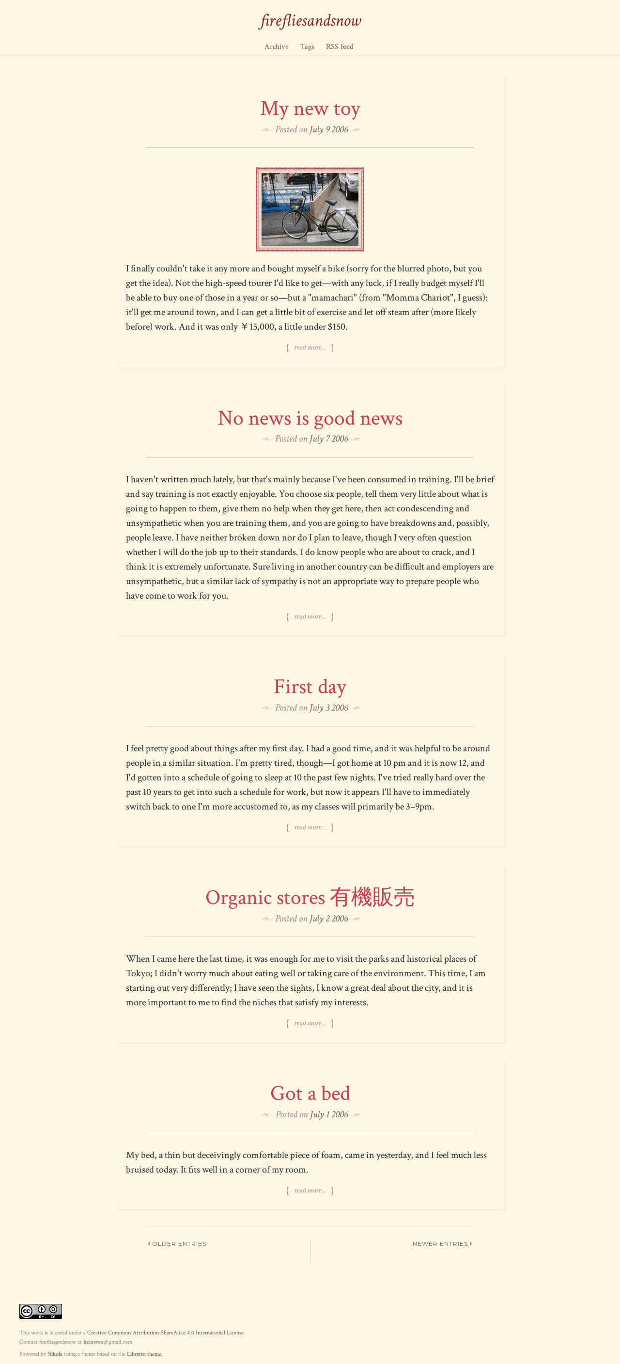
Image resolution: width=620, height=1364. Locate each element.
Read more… (310, 347)
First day (310, 686)
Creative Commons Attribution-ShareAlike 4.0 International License (165, 1332)
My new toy (310, 108)
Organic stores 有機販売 (310, 897)
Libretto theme (144, 1354)
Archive (276, 47)
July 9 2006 (329, 129)
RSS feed (340, 47)
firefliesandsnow (310, 20)
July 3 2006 (329, 707)
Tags (307, 47)
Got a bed (310, 1093)
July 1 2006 (329, 1114)
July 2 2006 (329, 918)
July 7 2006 (329, 438)
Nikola (54, 1354)
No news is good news (310, 418)
